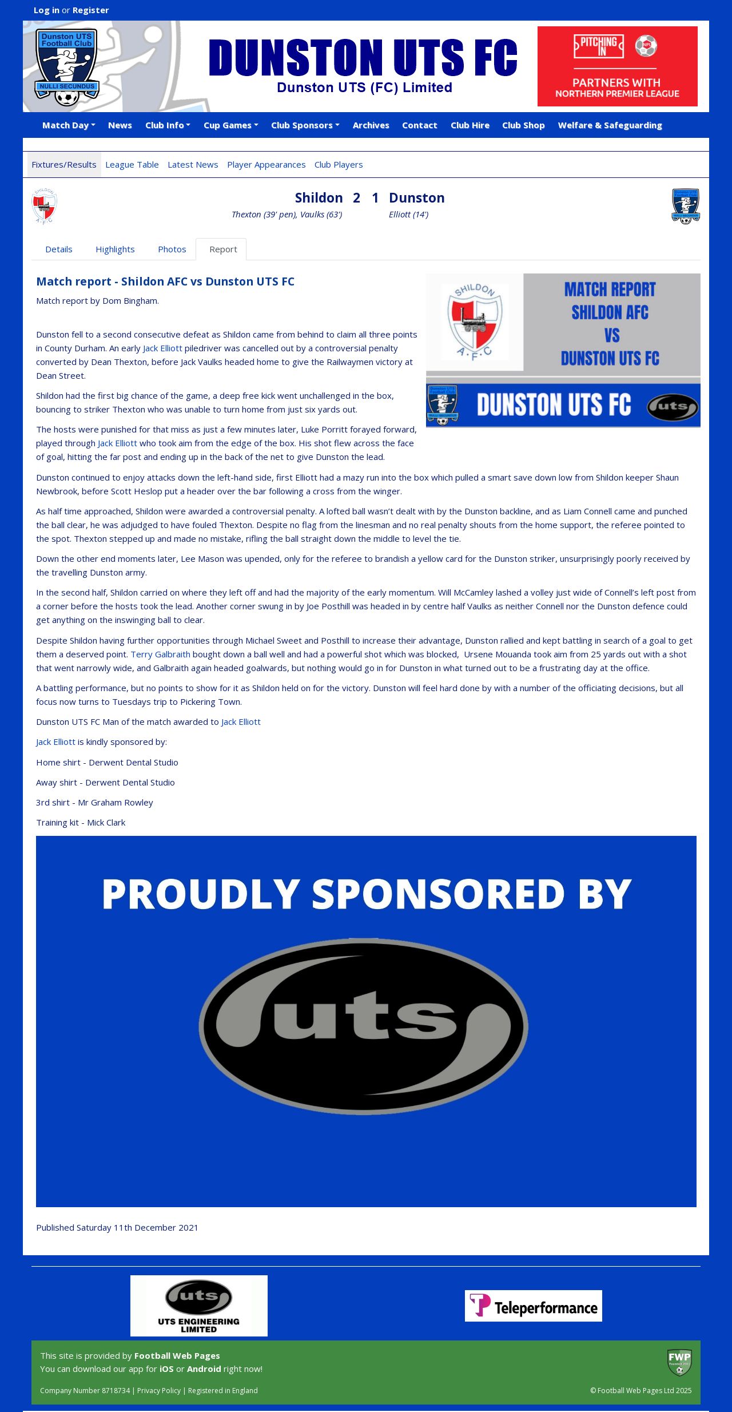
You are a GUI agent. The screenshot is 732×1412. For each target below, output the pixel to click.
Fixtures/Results (64, 164)
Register (91, 9)
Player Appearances (266, 164)
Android (204, 1368)
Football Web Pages (177, 1355)
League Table (132, 164)
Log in (46, 9)
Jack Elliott (162, 348)
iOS (167, 1368)
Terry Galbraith (160, 654)
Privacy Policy (159, 1390)
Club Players (339, 164)
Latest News (193, 164)
